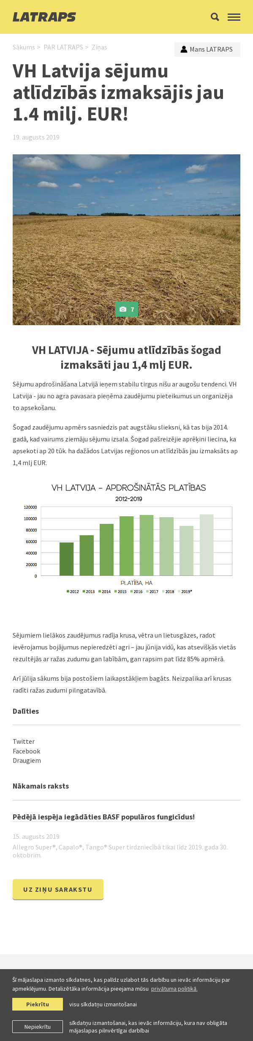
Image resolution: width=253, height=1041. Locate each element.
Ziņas (99, 47)
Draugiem (27, 760)
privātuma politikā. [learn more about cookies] (174, 988)
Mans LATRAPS (206, 49)
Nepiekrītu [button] (37, 1026)
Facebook (26, 751)
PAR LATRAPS (63, 47)
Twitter (24, 741)
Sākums (24, 47)
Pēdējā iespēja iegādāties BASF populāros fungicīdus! (104, 817)
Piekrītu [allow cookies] (37, 1004)
